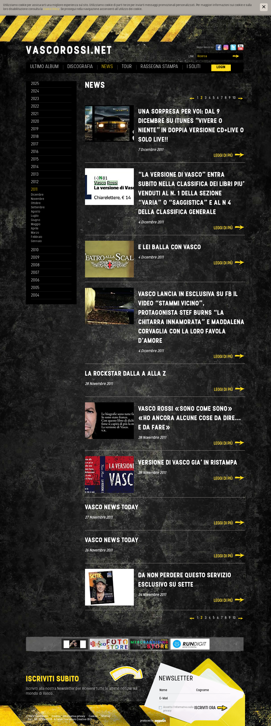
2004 (35, 295)
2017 (34, 144)
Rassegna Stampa (159, 66)
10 (234, 98)
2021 (35, 114)
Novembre (37, 199)
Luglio (35, 216)
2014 (35, 167)
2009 (35, 258)
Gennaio (36, 241)
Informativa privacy (74, 716)
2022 (35, 106)
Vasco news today (111, 507)
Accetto (178, 709)
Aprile (34, 228)
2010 (35, 250)
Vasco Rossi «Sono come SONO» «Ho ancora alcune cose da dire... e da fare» (189, 418)
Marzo (35, 233)
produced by (153, 721)
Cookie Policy (51, 9)
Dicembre (37, 195)
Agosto (35, 211)
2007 (35, 273)
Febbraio (36, 237)
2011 (34, 190)
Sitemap (106, 716)
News (107, 66)
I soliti (193, 66)
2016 (35, 152)
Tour (127, 66)
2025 (35, 84)
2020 (35, 122)
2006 (35, 280)
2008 (35, 265)
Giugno (35, 220)
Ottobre (36, 203)
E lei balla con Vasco (169, 247)
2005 (35, 288)
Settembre (38, 207)
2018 (35, 137)
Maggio (35, 224)
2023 (35, 99)
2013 (35, 174)
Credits (56, 716)
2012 (35, 182)
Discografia (80, 66)
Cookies (93, 716)
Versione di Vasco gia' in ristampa (187, 462)
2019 (35, 129)
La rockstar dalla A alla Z (125, 374)
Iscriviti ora (205, 708)
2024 (35, 91)
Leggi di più (223, 156)
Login (221, 67)
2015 (35, 159)
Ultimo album (44, 66)
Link (191, 56)
